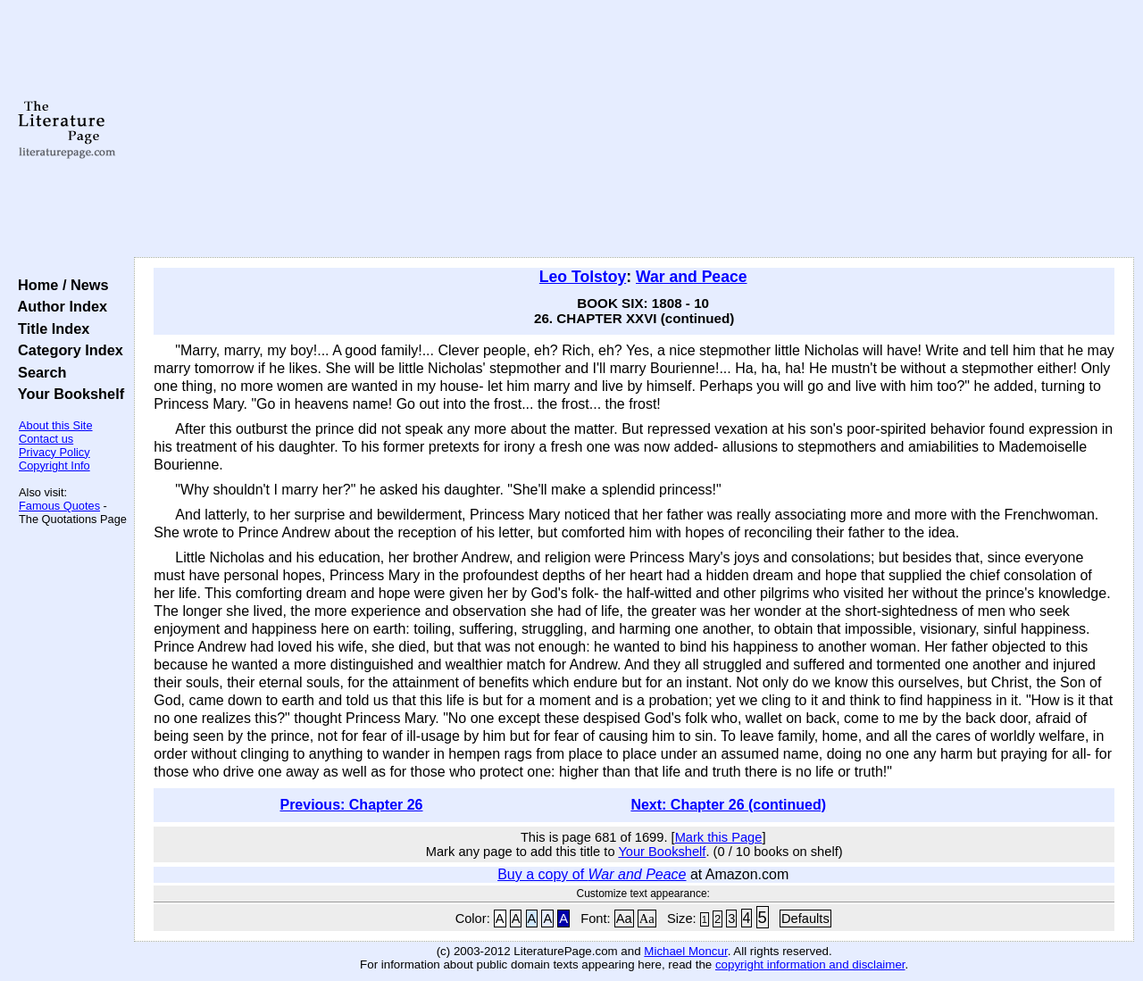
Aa (624, 918)
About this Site (56, 425)
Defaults (805, 918)
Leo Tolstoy (582, 277)
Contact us (46, 438)
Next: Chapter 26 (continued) (728, 804)
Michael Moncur (685, 951)
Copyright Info (54, 465)
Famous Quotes (59, 505)
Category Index (66, 350)
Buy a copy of (591, 874)
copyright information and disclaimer (810, 964)
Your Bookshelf (67, 394)
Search (38, 372)
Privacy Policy (54, 452)
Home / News (59, 285)
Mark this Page (719, 837)
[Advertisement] (634, 129)
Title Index (49, 328)
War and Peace (691, 277)
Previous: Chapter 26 (350, 804)
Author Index (58, 306)
